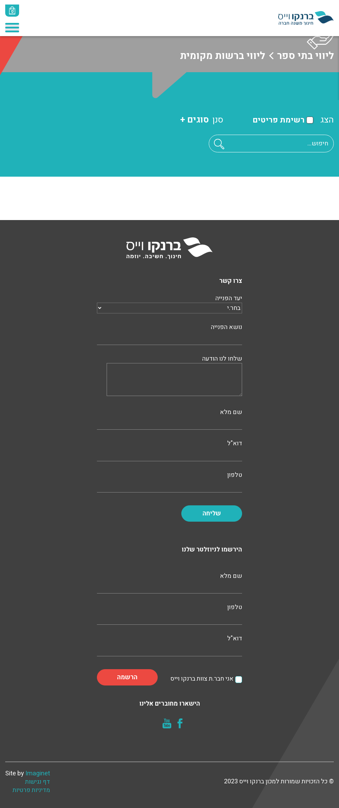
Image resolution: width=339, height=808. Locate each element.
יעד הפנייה (169, 303)
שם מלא (169, 418)
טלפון (169, 481)
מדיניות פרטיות (31, 790)
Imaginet (37, 773)
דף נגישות (37, 782)
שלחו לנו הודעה (174, 376)
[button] (219, 144)
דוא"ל (169, 450)
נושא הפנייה (169, 333)
